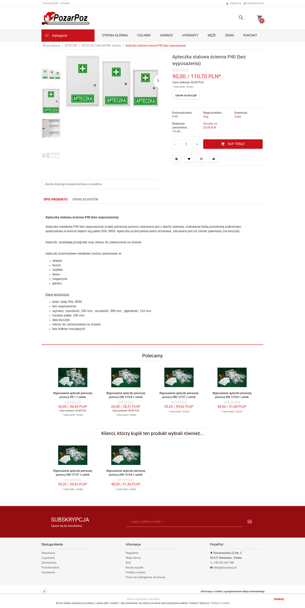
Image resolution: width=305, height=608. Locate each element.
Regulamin (132, 552)
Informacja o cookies (211, 591)
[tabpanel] (152, 273)
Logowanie (48, 557)
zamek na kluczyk (186, 95)
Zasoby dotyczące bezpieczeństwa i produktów (73, 184)
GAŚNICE (166, 35)
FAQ (128, 562)
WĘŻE (212, 35)
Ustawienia (48, 572)
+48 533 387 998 (222, 562)
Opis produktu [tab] (55, 199)
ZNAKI (229, 35)
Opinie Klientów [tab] (85, 199)
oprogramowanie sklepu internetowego (244, 591)
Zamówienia (48, 562)
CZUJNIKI (144, 35)
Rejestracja (48, 552)
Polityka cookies (135, 572)
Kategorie (56, 35)
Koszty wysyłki (135, 567)
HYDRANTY (190, 35)
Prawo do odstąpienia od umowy (145, 577)
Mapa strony (133, 557)
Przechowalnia (50, 567)
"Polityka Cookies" (220, 603)
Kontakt (250, 35)
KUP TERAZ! (233, 144)
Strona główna (115, 35)
